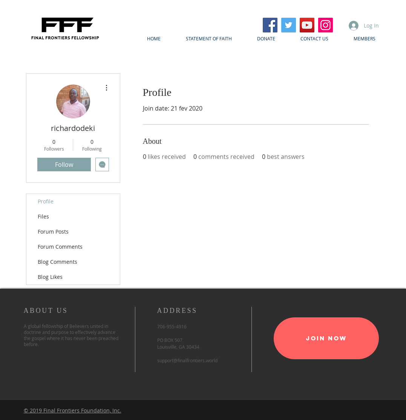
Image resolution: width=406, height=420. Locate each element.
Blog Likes (50, 276)
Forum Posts (53, 231)
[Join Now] (326, 338)
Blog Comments (57, 261)
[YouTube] (307, 25)
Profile (46, 201)
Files (43, 216)
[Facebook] (270, 25)
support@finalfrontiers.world (187, 360)
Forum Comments (60, 246)
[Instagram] (325, 25)
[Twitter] (288, 25)
